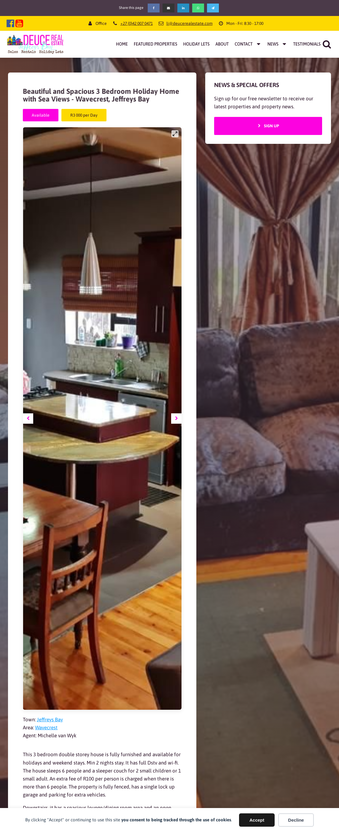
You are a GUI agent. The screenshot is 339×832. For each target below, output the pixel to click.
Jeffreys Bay (50, 719)
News (277, 44)
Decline (296, 820)
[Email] (168, 8)
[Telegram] (213, 8)
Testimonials (306, 44)
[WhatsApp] (198, 8)
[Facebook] (154, 8)
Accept (256, 820)
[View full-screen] (175, 133)
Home (122, 44)
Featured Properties (155, 44)
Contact (248, 44)
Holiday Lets (196, 44)
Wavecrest (46, 727)
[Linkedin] (183, 8)
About (222, 44)
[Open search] (327, 44)
